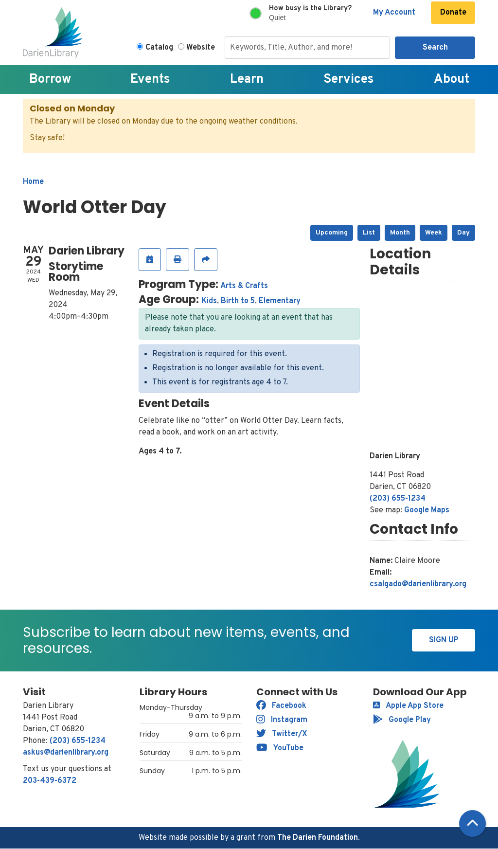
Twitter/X (281, 734)
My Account (394, 13)
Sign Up (444, 640)
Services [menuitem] (348, 80)
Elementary (280, 301)
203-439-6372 (49, 781)
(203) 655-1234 (398, 499)
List (369, 233)
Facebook (281, 706)
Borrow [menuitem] (50, 80)
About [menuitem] (451, 80)
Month (400, 233)
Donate (453, 13)
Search (435, 48)
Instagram (281, 720)
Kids (209, 301)
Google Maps (426, 510)
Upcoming (332, 233)
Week (433, 233)
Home (33, 182)
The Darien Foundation (317, 838)
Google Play (402, 720)
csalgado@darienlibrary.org (418, 584)
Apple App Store (408, 706)
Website (200, 48)
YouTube (279, 748)
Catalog (159, 48)
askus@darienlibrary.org (65, 753)
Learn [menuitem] (247, 80)
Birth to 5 (238, 301)
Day (463, 233)
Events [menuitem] (150, 80)
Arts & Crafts (244, 286)
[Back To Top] (472, 823)
